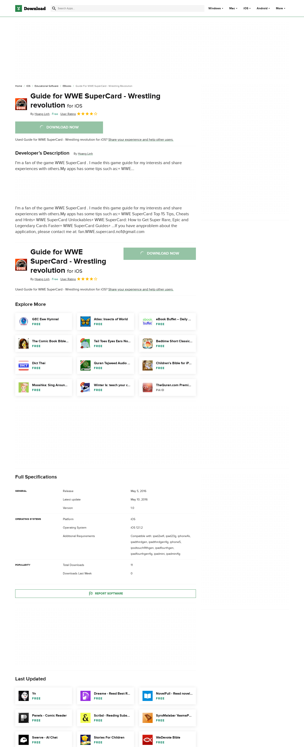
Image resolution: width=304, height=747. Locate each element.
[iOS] (28, 86)
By (40, 114)
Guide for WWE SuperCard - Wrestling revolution (95, 100)
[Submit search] (54, 8)
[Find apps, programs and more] (127, 8)
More (281, 8)
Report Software (105, 593)
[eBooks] (67, 86)
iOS (245, 8)
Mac (232, 8)
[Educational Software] (46, 86)
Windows (214, 8)
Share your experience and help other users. (141, 140)
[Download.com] (30, 8)
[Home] (18, 86)
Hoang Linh (85, 153)
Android (262, 8)
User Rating (79, 114)
